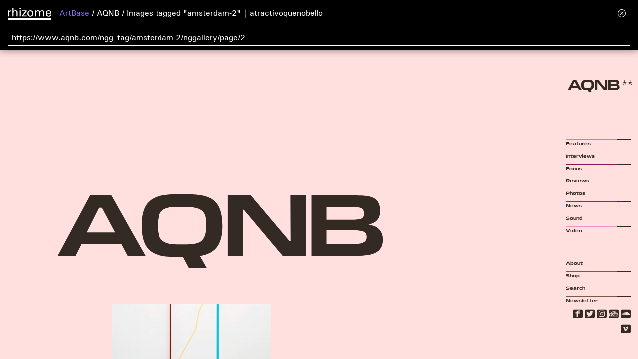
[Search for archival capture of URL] (319, 37)
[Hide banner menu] (621, 13)
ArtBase (74, 13)
